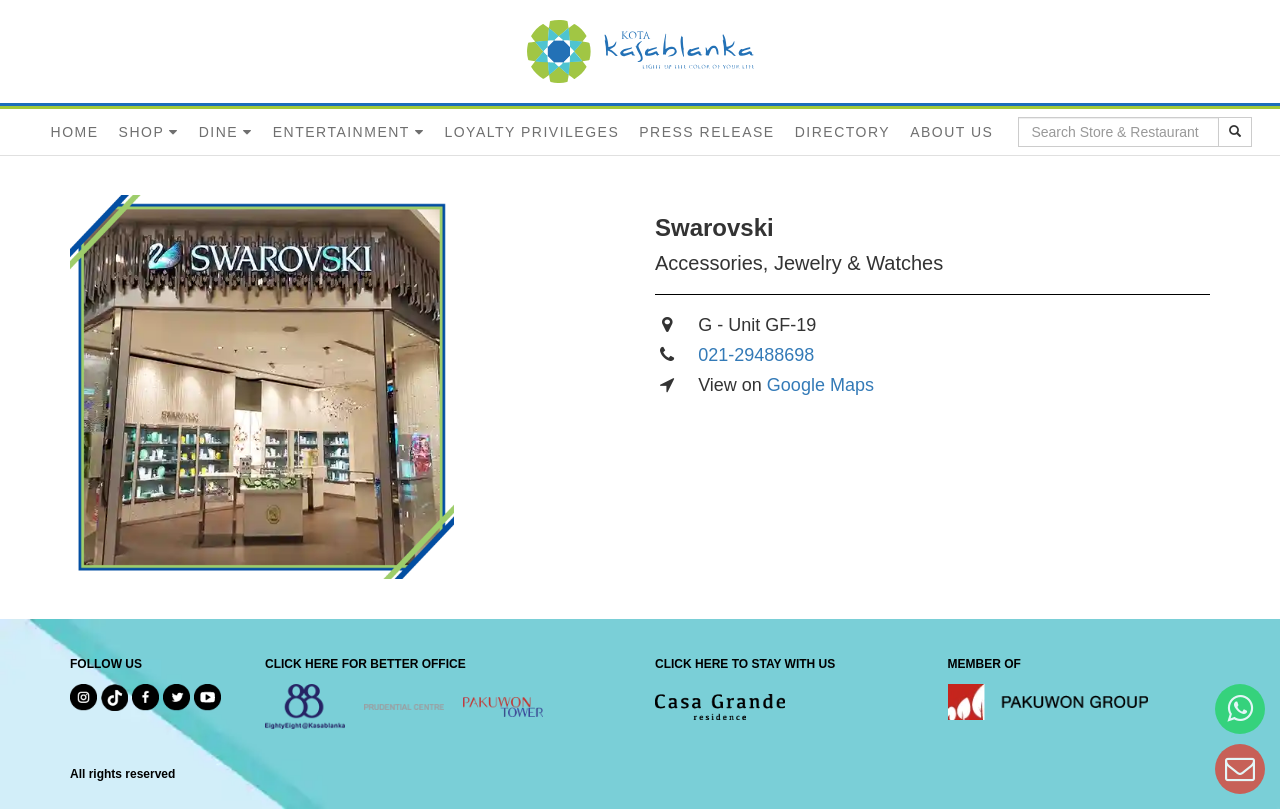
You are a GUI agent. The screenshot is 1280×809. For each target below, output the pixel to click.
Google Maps (820, 385)
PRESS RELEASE (706, 132)
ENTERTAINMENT (341, 132)
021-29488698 (756, 355)
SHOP (142, 132)
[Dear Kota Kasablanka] (1240, 768)
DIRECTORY (842, 132)
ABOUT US (951, 132)
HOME (75, 132)
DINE (218, 132)
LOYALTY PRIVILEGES (531, 132)
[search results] (1235, 132)
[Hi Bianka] (1240, 708)
